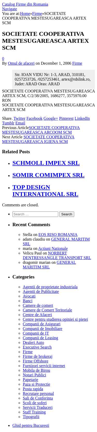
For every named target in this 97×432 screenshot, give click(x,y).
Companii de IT (36, 333)
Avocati (29, 296)
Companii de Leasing (40, 338)
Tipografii (31, 416)
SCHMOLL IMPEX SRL (46, 162)
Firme (77, 63)
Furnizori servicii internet (44, 365)
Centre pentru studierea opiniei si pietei (55, 319)
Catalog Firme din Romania (25, 4)
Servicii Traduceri (38, 407)
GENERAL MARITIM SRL (49, 264)
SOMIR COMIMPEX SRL (48, 175)
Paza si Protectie (36, 384)
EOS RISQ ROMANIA (57, 234)
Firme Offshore (35, 361)
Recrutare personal (38, 393)
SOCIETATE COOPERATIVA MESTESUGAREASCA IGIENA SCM (38, 139)
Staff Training (34, 412)
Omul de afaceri (21, 63)
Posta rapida (33, 389)
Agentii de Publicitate (41, 291)
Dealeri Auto (33, 342)
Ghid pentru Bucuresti (30, 425)
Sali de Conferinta (38, 398)
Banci (27, 301)
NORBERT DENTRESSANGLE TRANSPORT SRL (57, 255)
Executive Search (37, 347)
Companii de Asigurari (42, 324)
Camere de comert (38, 305)
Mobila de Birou (36, 370)
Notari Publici (34, 375)
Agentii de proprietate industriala (50, 287)
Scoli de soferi (35, 403)
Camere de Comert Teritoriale (47, 310)
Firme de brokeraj (38, 356)
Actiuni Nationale (53, 248)
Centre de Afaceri (37, 314)
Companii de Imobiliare (42, 328)
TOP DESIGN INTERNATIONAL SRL (45, 190)
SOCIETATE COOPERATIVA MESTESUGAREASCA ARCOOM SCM (41, 129)
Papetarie (30, 379)
